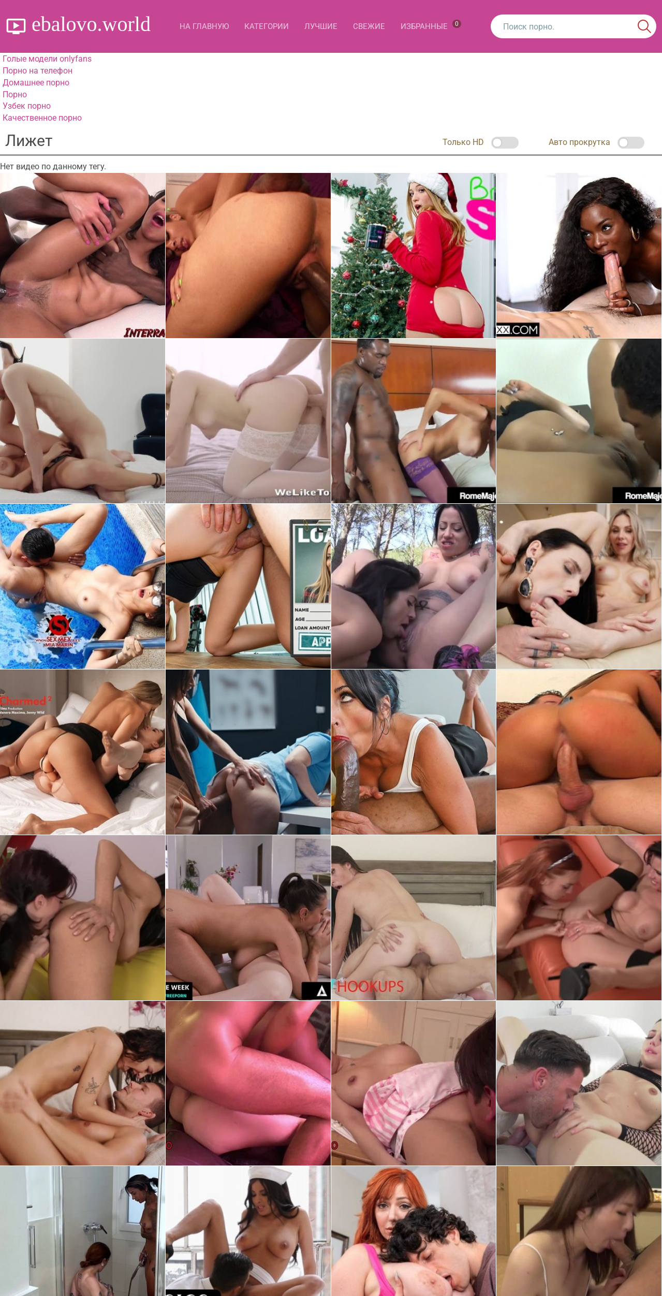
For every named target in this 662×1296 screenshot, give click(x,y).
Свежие (369, 26)
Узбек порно (27, 106)
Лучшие (320, 26)
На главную (204, 26)
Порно (15, 94)
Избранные (431, 25)
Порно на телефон (37, 71)
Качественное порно (42, 118)
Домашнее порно (36, 83)
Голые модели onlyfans (47, 59)
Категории (266, 26)
